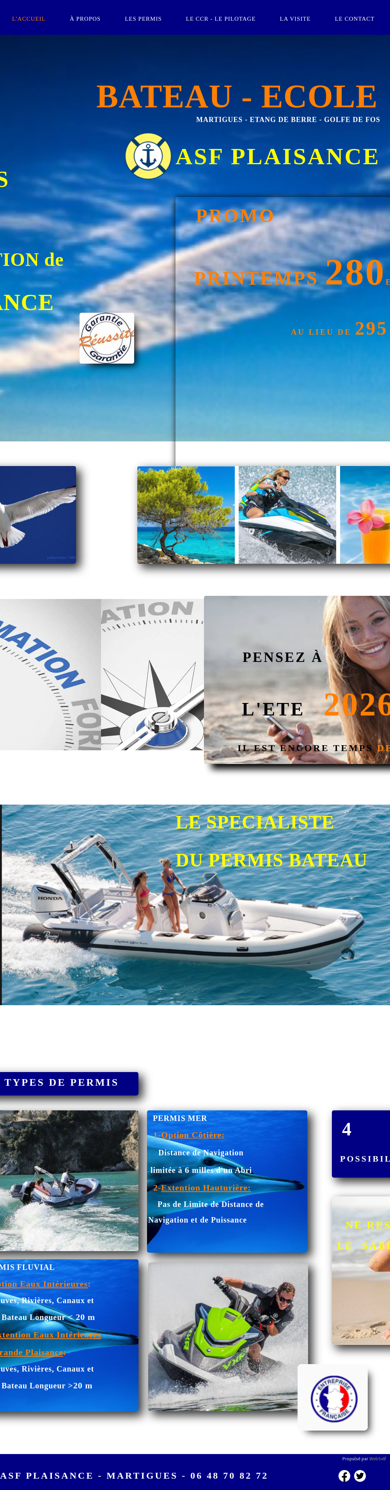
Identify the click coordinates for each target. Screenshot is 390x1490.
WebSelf (377, 1459)
